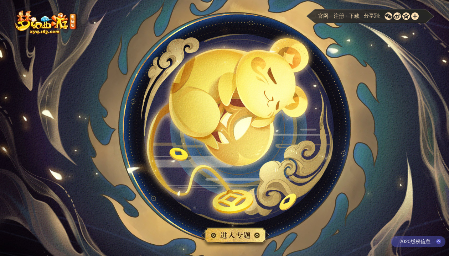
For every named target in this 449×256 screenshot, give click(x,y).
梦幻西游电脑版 (46, 22)
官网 (323, 16)
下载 (354, 16)
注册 (339, 16)
